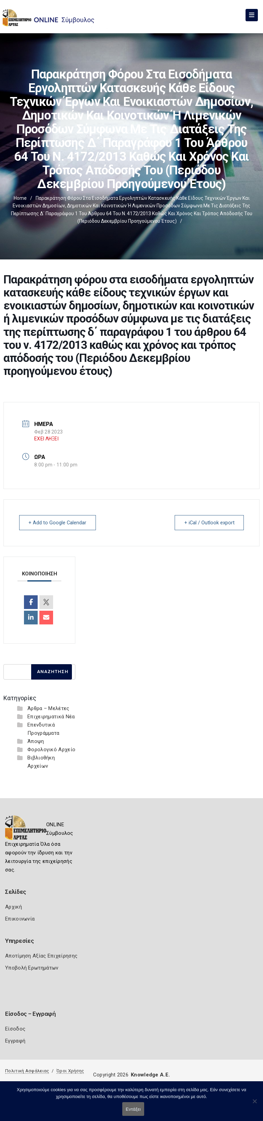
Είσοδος (15, 1028)
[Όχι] (254, 1104)
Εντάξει (133, 1109)
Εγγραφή (15, 1040)
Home (20, 198)
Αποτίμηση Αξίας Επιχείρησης (41, 955)
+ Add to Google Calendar (58, 523)
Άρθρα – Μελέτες (48, 708)
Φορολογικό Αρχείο (51, 749)
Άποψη (35, 741)
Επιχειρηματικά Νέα (51, 716)
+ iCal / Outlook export (208, 523)
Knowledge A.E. (150, 1074)
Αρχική (13, 906)
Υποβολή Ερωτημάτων (31, 967)
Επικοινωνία (20, 918)
